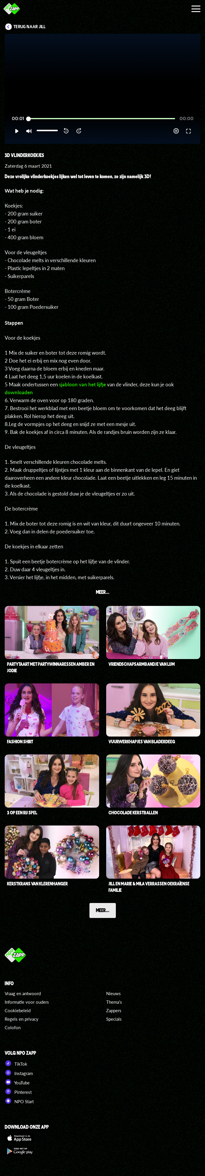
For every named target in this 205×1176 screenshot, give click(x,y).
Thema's (114, 1002)
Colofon (13, 1027)
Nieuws (113, 993)
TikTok (16, 1063)
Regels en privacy (21, 1019)
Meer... (102, 910)
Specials (114, 1019)
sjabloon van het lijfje (82, 384)
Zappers (113, 1010)
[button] (16, 131)
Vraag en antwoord (23, 993)
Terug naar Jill (29, 26)
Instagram (19, 1072)
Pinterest (18, 1091)
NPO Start (19, 1100)
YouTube (17, 1082)
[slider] (101, 119)
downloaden (19, 392)
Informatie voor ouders (27, 1002)
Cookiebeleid (18, 1010)
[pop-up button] (176, 131)
